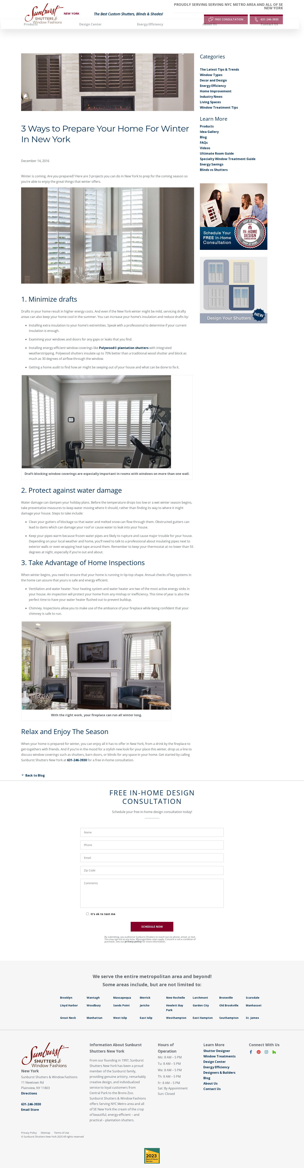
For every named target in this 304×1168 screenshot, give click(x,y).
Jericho (144, 998)
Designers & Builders (219, 1065)
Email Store (30, 1102)
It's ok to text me (103, 906)
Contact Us (212, 1082)
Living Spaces (210, 95)
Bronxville (226, 990)
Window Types (211, 68)
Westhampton (176, 1010)
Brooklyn (66, 990)
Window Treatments (219, 1049)
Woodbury (94, 998)
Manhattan (94, 1010)
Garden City (201, 998)
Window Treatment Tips (219, 100)
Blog (203, 130)
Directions (29, 1086)
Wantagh (93, 990)
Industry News (211, 89)
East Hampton (203, 1010)
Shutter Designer (216, 1044)
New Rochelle (175, 990)
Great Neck (68, 1010)
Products (207, 119)
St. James (252, 1010)
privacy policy (133, 934)
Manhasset (254, 998)
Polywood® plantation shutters (124, 341)
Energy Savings (211, 157)
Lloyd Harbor (69, 998)
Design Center (214, 1054)
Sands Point (121, 998)
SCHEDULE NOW (152, 919)
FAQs (204, 135)
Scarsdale (252, 990)
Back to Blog (33, 768)
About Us (210, 1076)
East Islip (146, 1010)
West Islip (120, 1010)
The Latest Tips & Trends (219, 62)
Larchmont (200, 990)
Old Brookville (228, 998)
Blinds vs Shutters (214, 162)
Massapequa (122, 990)
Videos (205, 141)
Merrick (145, 990)
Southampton (228, 1010)
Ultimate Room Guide (217, 146)
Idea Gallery (209, 124)
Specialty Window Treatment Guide (228, 152)
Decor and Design (213, 73)
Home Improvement (215, 84)
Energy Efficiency (213, 78)
